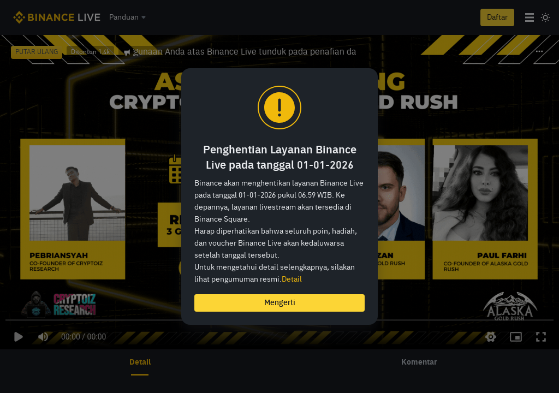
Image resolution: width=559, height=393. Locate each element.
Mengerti (279, 303)
